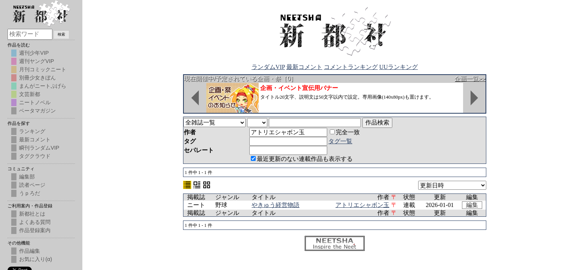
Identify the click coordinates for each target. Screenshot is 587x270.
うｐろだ (29, 193)
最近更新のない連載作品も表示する (302, 159)
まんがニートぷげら (42, 86)
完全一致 (345, 132)
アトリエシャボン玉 (362, 205)
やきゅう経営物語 (275, 205)
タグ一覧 (340, 141)
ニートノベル (35, 102)
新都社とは (32, 214)
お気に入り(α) (35, 259)
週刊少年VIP (34, 53)
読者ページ (32, 185)
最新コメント (304, 67)
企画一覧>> (470, 78)
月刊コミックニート (42, 69)
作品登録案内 (35, 230)
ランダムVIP (268, 67)
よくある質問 (35, 222)
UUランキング (398, 67)
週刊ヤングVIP (36, 61)
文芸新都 (29, 94)
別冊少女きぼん (37, 78)
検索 (61, 34)
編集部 (27, 177)
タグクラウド (35, 156)
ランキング (32, 131)
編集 (472, 205)
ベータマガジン (37, 111)
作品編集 (29, 251)
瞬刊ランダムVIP (39, 148)
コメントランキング (351, 67)
